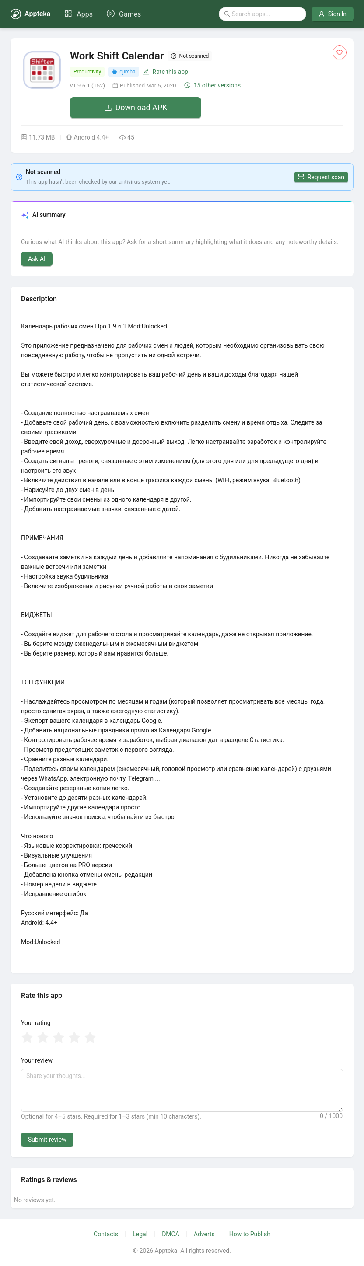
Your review (36, 1060)
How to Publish (249, 1234)
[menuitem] (78, 14)
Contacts (106, 1234)
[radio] (27, 1038)
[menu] (102, 14)
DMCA (170, 1234)
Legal (140, 1234)
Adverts (204, 1234)
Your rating (36, 1022)
